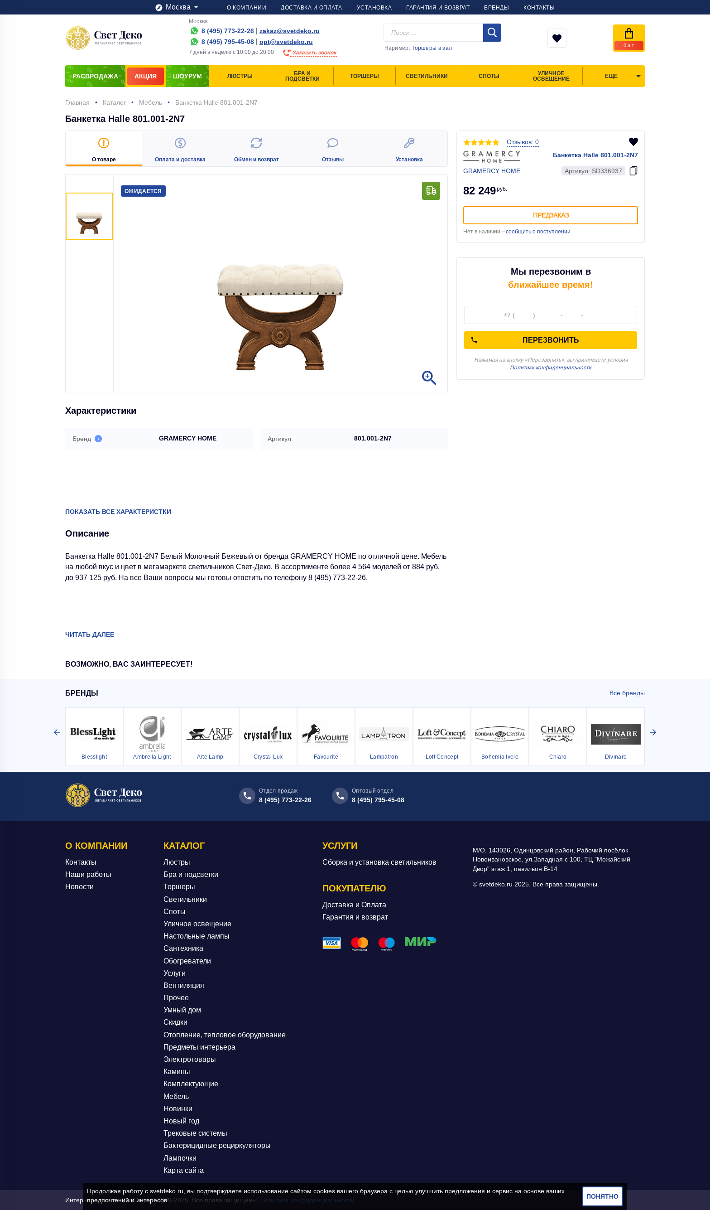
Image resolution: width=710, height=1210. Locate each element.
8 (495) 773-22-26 (285, 799)
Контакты (80, 862)
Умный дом (182, 1010)
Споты (174, 911)
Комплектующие (190, 1084)
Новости (79, 887)
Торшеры (179, 887)
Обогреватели (187, 961)
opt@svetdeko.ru (286, 41)
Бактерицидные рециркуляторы (217, 1145)
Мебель (176, 1096)
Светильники (185, 899)
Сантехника (183, 948)
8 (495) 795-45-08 (378, 799)
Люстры (176, 862)
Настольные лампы (196, 936)
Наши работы (88, 874)
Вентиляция (183, 985)
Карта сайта (183, 1170)
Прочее (176, 998)
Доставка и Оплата (354, 905)
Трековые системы (195, 1133)
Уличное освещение (197, 924)
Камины (176, 1071)
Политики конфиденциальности (550, 367)
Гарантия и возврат (355, 917)
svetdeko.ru (166, 1191)
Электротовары (189, 1059)
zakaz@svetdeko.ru (289, 30)
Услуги (174, 973)
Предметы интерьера (199, 1047)
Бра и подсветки (190, 874)
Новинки (177, 1109)
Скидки (175, 1022)
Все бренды (627, 693)
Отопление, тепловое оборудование (224, 1035)
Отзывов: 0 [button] (523, 141)
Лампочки (180, 1158)
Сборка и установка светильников (379, 862)
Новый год (181, 1121)
